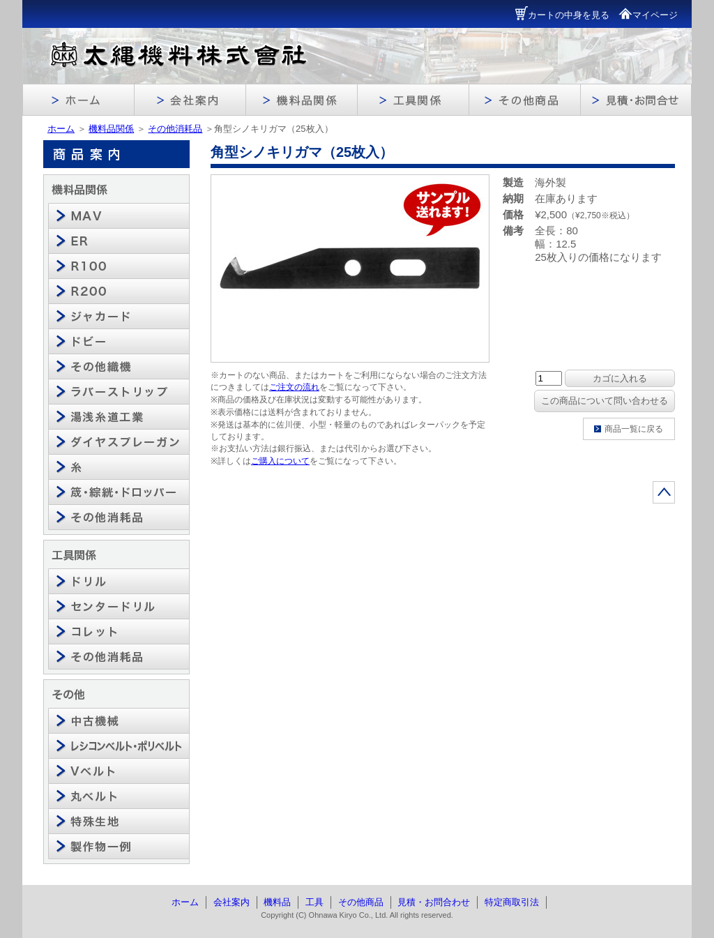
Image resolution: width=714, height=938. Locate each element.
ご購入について (280, 461)
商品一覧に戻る (634, 429)
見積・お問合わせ (433, 902)
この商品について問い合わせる (604, 400)
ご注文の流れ (294, 387)
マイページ (648, 15)
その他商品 (360, 902)
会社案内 (231, 902)
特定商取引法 (512, 902)
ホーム (61, 128)
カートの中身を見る (562, 15)
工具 (314, 902)
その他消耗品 (175, 128)
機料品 (277, 902)
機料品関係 (111, 128)
